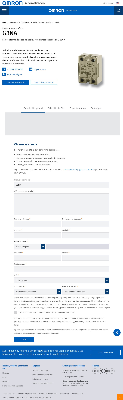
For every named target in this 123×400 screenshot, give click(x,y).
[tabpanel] (62, 123)
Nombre (18, 230)
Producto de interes (22, 180)
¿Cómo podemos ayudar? (24, 191)
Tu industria (19, 286)
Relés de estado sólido (42, 22)
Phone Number (21, 241)
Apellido (66, 230)
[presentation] (4, 10)
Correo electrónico (22, 219)
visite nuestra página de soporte (79, 169)
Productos (26, 22)
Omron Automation (10, 22)
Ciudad (65, 253)
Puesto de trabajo (70, 286)
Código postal (20, 264)
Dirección (18, 253)
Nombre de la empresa (72, 219)
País (16, 275)
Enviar (20, 339)
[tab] (33, 109)
